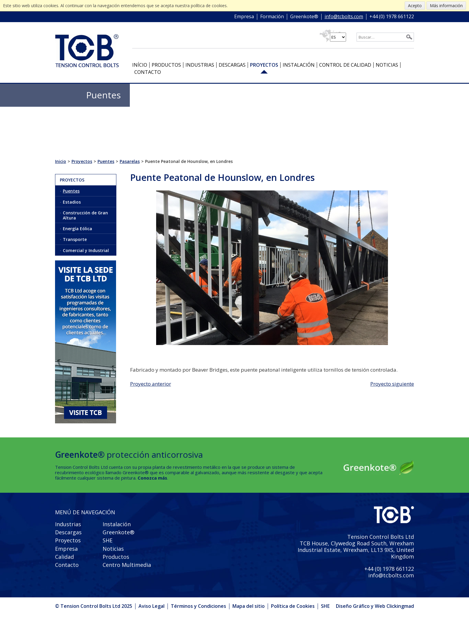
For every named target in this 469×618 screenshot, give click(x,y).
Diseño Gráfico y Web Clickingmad (375, 606)
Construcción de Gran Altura (85, 215)
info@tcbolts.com (344, 17)
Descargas (232, 65)
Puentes (71, 191)
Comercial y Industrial (86, 250)
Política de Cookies (293, 606)
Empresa (244, 17)
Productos (166, 65)
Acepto (415, 5)
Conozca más (152, 478)
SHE (107, 540)
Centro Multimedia (127, 564)
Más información (446, 5)
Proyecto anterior (150, 383)
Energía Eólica (77, 228)
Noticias (387, 65)
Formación (272, 17)
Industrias (199, 65)
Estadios (72, 202)
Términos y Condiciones (198, 606)
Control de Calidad (345, 65)
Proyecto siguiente (392, 383)
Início (139, 65)
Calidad (64, 556)
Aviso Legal (151, 606)
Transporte (75, 239)
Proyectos (264, 65)
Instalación (299, 65)
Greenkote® (304, 17)
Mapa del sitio (248, 606)
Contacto (147, 72)
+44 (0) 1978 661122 (391, 17)
